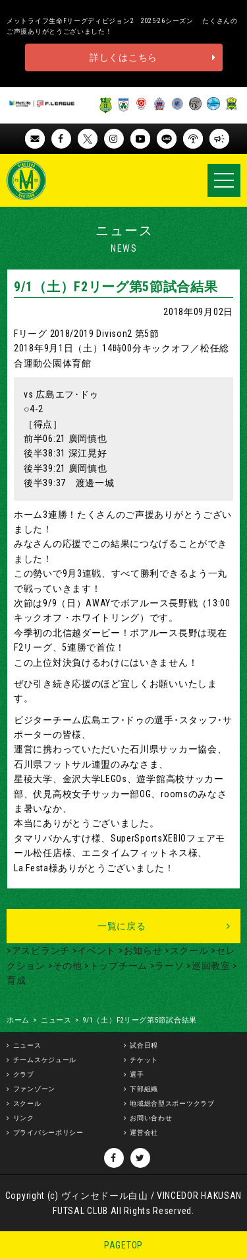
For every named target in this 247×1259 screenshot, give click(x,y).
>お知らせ (139, 950)
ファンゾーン (34, 1089)
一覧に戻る (121, 926)
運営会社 (144, 1132)
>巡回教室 (207, 965)
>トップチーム (115, 965)
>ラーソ (166, 965)
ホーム (18, 1020)
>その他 (63, 965)
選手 (137, 1074)
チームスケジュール (44, 1059)
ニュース (56, 1020)
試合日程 (144, 1045)
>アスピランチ (38, 950)
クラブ (23, 1074)
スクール (27, 1103)
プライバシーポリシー (48, 1132)
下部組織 (144, 1089)
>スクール (185, 950)
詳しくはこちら (123, 57)
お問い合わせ (151, 1118)
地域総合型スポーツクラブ (172, 1103)
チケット (144, 1059)
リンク (23, 1118)
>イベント (93, 950)
